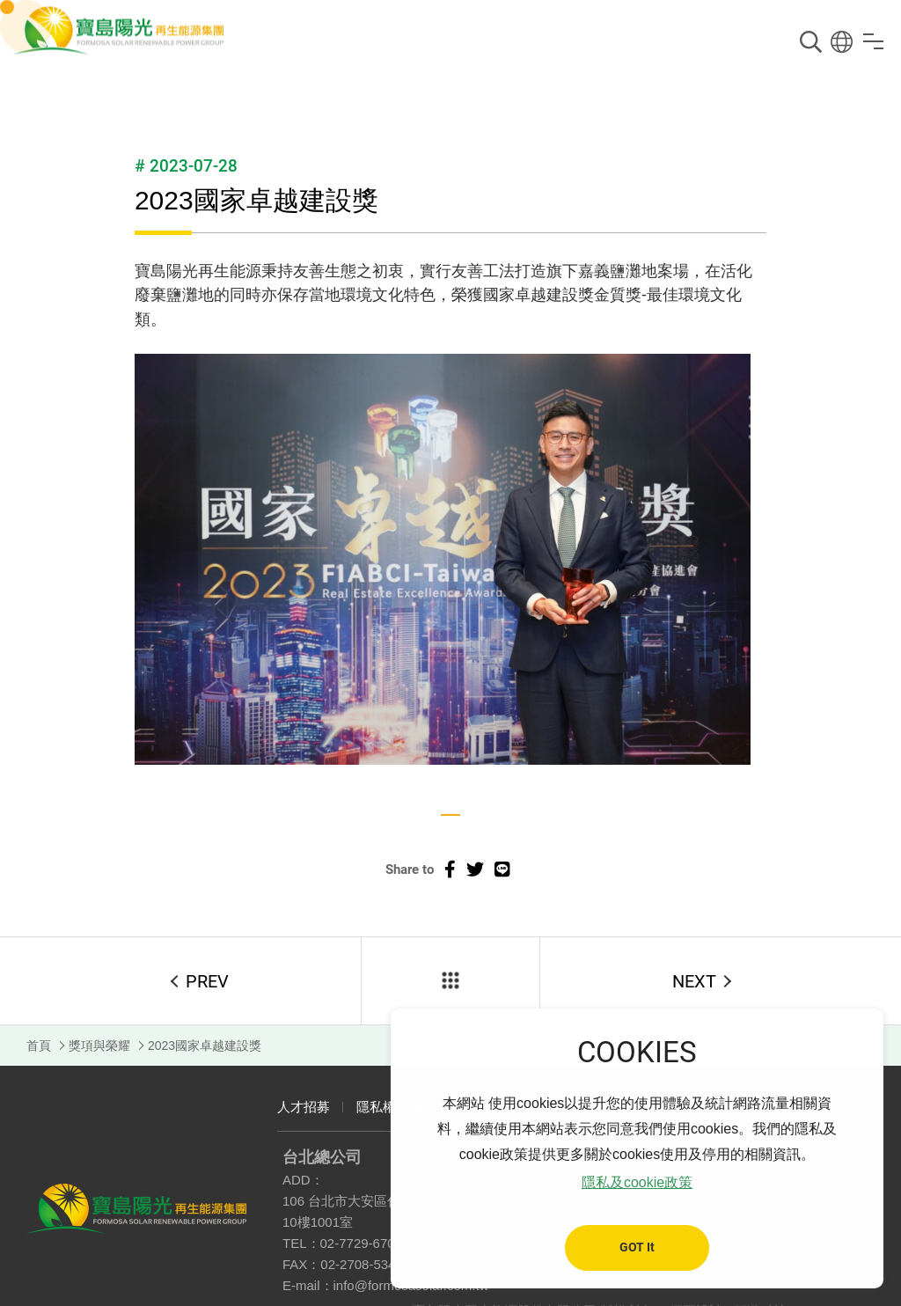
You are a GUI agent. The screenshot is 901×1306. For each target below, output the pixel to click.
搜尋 (811, 42)
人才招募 (303, 1106)
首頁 (38, 1045)
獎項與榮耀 (99, 1045)
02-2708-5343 (361, 1264)
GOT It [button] (637, 1247)
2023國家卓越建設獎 (204, 1045)
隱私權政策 (389, 1106)
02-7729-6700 (361, 1243)
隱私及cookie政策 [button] (637, 1182)
